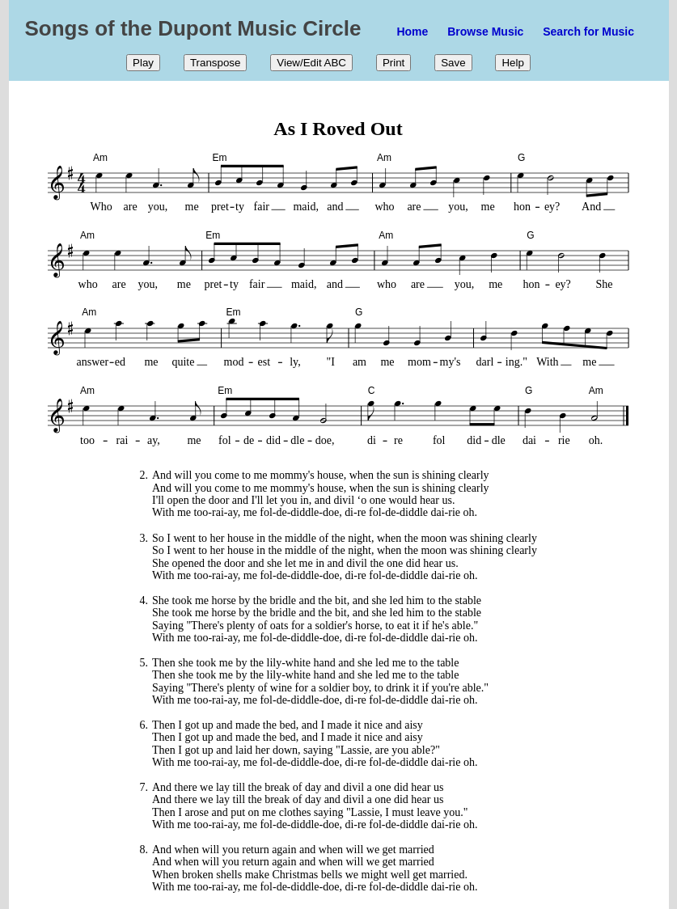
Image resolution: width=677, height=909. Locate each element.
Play (143, 63)
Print (393, 63)
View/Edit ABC (311, 63)
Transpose (215, 63)
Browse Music (485, 31)
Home (412, 31)
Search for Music (588, 31)
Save (453, 63)
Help (512, 63)
